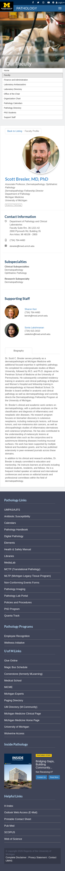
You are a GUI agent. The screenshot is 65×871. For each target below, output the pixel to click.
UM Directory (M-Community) (20, 707)
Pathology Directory (12, 108)
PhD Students (10, 112)
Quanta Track (12, 615)
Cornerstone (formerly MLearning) (23, 673)
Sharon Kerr (31, 309)
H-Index (8, 806)
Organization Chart (12, 98)
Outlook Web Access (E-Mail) (20, 812)
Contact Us (41, 777)
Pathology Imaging (14, 589)
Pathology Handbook (16, 529)
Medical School (12, 680)
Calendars (10, 522)
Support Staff (9, 117)
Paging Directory (13, 700)
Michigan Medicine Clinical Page (22, 713)
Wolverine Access (14, 733)
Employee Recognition (17, 636)
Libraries (9, 556)
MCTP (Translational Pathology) (22, 569)
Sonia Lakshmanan (34, 327)
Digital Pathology (13, 536)
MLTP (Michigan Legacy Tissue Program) (27, 576)
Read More (54, 777)
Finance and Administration (16, 80)
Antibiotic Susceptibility (17, 516)
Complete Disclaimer (16, 857)
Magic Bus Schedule (15, 667)
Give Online (11, 660)
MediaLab (9, 562)
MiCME (8, 687)
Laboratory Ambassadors (15, 84)
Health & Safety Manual (17, 549)
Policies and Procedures (18, 602)
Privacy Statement (37, 857)
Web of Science (13, 839)
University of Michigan (16, 726)
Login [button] (60, 2)
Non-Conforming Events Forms (21, 582)
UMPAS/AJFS (12, 509)
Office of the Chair (12, 94)
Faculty (7, 75)
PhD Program (12, 609)
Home (6, 70)
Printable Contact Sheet (17, 819)
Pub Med (9, 825)
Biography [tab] (19, 351)
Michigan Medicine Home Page (21, 720)
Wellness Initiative (14, 642)
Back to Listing (14, 131)
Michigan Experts (14, 693)
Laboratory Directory (13, 89)
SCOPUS (9, 832)
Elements (9, 542)
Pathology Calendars (13, 103)
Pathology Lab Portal (16, 595)
